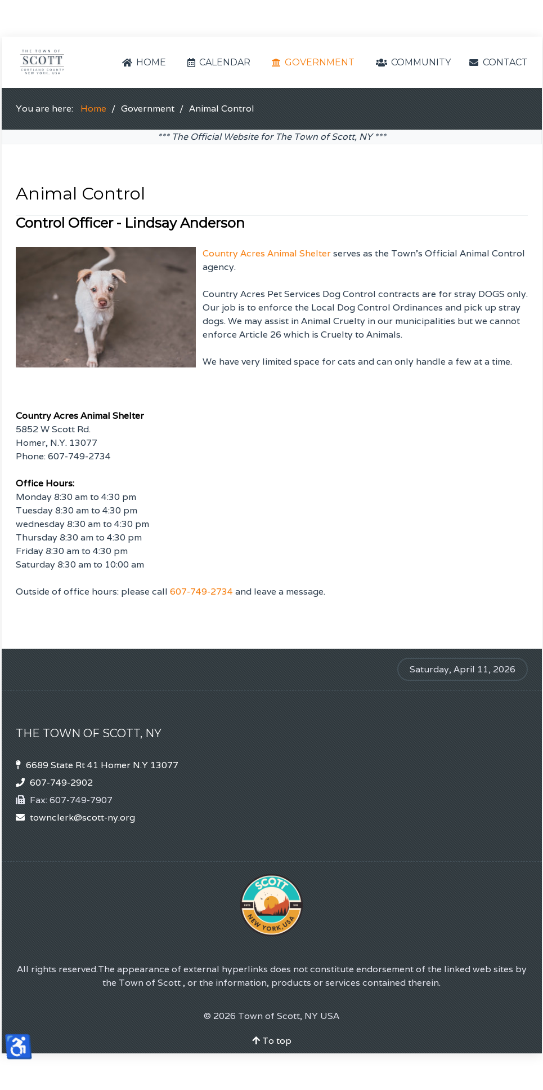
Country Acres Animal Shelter (267, 253)
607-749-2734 (201, 591)
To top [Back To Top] (271, 1041)
